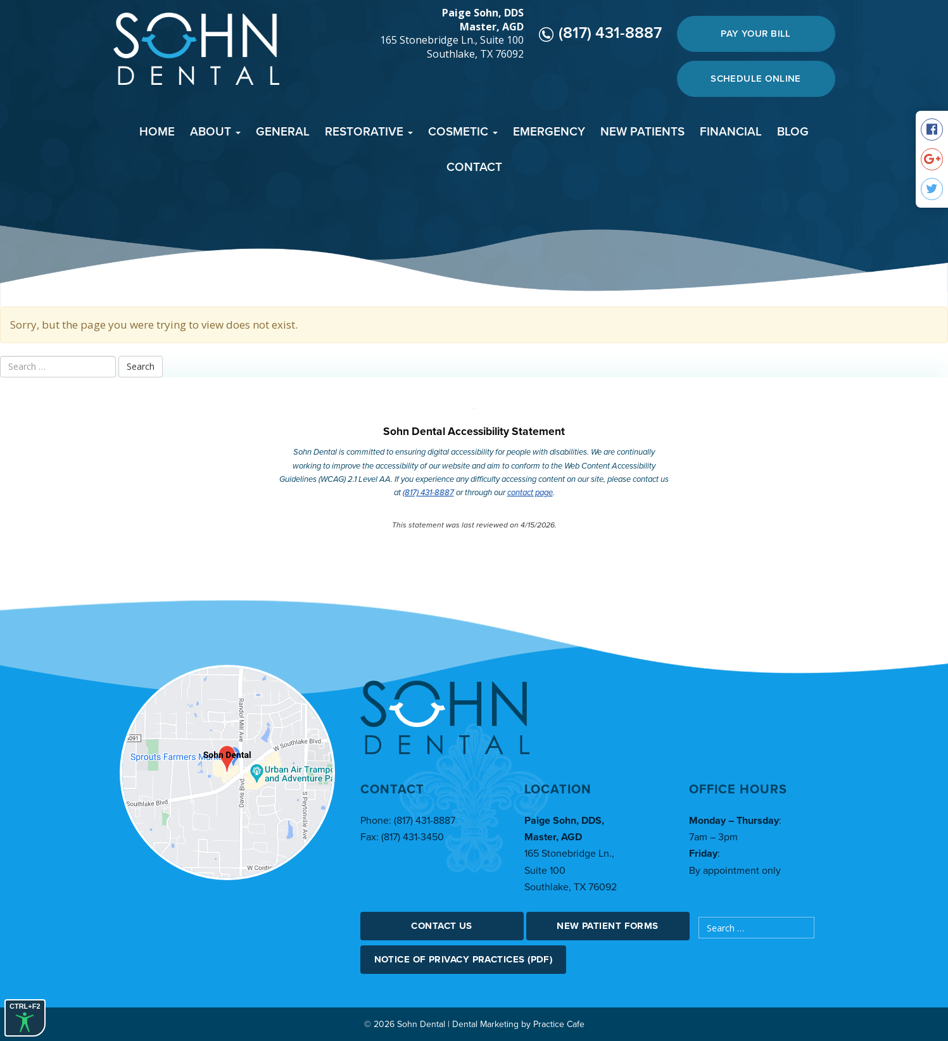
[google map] (227, 772)
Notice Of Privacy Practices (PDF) (463, 959)
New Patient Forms (608, 925)
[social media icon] (932, 129)
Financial (731, 132)
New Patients (642, 132)
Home (157, 132)
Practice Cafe (559, 1024)
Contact (474, 167)
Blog (793, 132)
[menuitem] (157, 133)
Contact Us (441, 925)
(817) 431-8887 (600, 32)
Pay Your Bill (756, 33)
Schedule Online (756, 78)
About (215, 132)
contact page (530, 493)
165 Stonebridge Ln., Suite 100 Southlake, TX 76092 (452, 47)
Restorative (369, 132)
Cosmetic (463, 132)
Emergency (549, 132)
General (283, 132)
